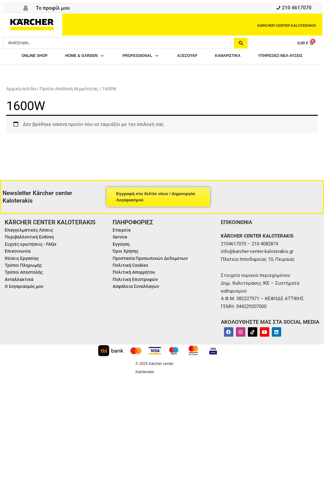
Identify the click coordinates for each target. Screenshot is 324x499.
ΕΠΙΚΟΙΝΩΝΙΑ (238, 235)
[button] (109, 57)
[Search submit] (241, 44)
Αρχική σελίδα (21, 101)
